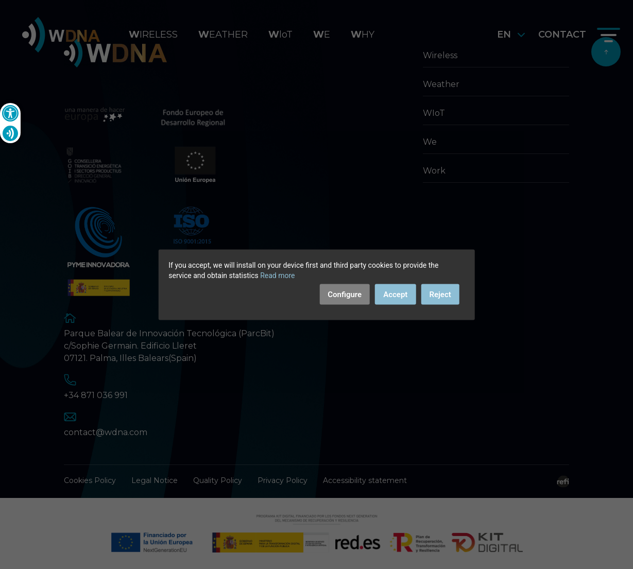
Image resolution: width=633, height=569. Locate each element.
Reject (440, 294)
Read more (277, 275)
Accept (395, 294)
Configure (345, 294)
